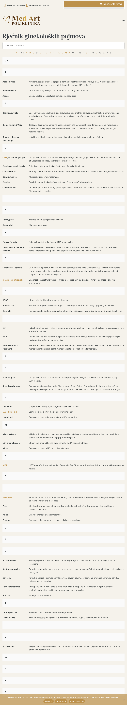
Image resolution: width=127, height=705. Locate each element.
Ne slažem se (61, 701)
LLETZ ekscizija (9, 412)
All (17, 53)
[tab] (94, 5)
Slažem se (48, 701)
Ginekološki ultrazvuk (12, 280)
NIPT (4, 465)
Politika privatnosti (77, 701)
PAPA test (7, 497)
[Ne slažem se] (124, 699)
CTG (4, 157)
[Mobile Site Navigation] (124, 20)
